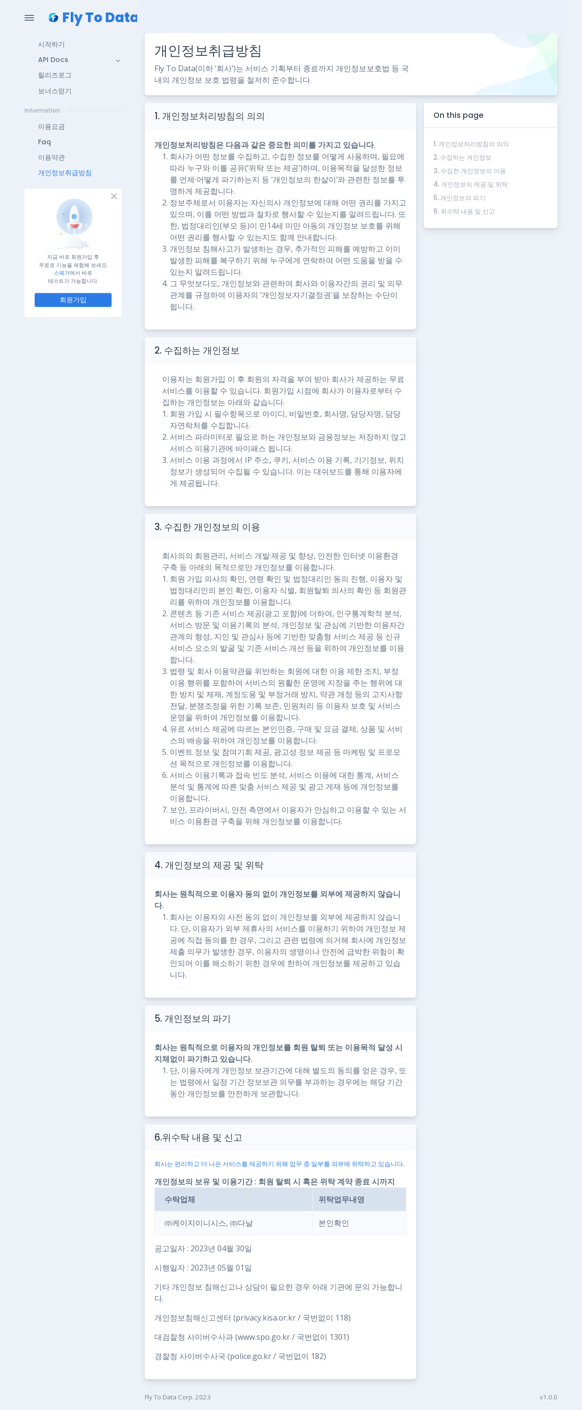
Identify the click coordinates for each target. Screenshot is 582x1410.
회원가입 (73, 300)
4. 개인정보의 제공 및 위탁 (470, 184)
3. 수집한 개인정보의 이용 (469, 171)
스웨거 (62, 273)
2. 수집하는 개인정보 (462, 157)
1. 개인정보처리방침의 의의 (471, 144)
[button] (73, 44)
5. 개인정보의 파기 (459, 198)
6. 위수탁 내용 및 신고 (464, 211)
